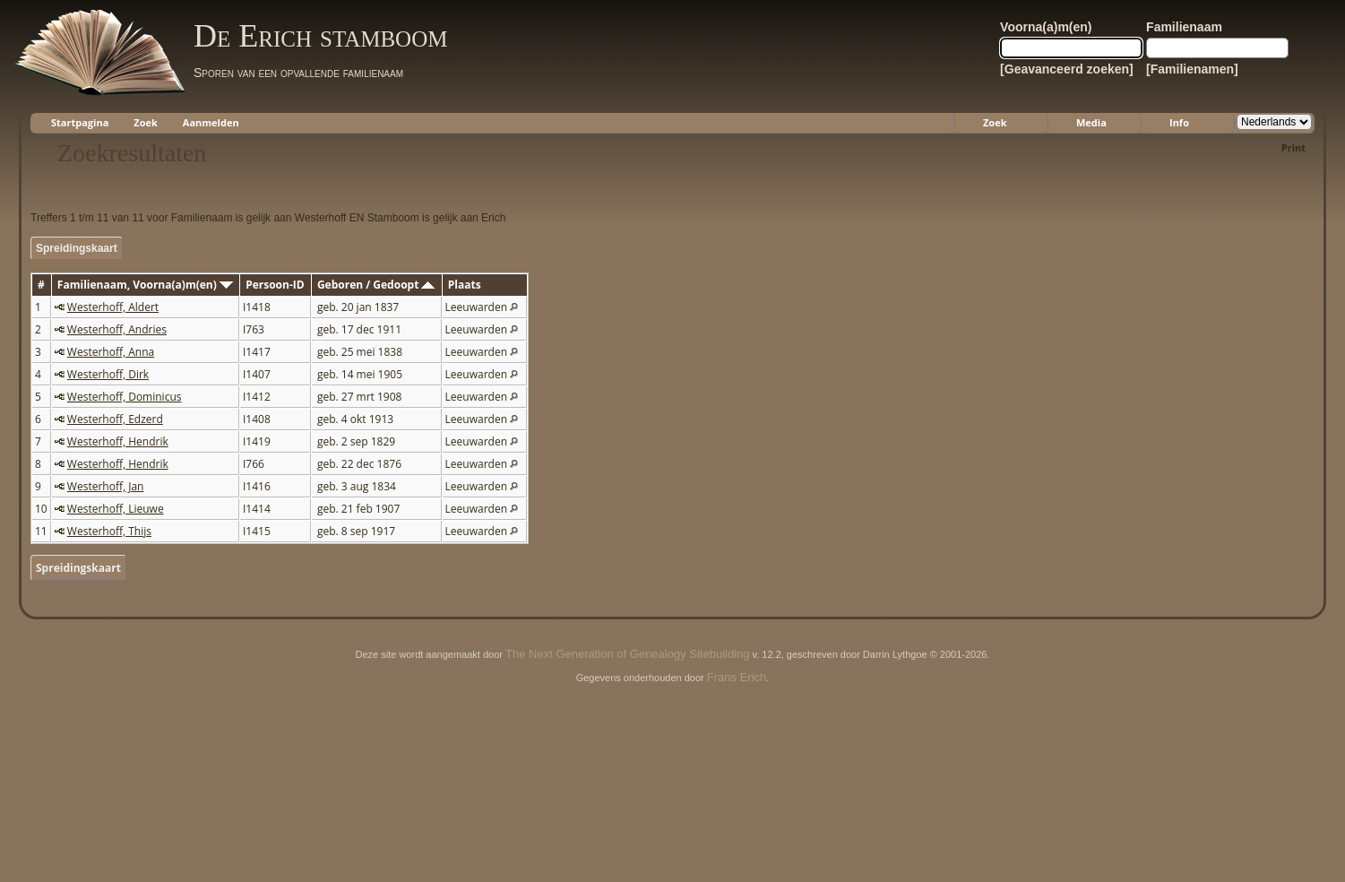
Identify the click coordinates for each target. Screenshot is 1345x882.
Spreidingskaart (76, 248)
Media (1091, 122)
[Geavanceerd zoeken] (1067, 69)
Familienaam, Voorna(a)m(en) (145, 284)
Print (1293, 147)
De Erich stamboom (320, 36)
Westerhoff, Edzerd (115, 419)
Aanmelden (211, 122)
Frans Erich (736, 677)
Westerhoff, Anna (110, 351)
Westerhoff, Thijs (109, 531)
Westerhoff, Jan (105, 486)
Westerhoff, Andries (117, 329)
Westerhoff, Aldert (113, 307)
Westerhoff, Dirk (108, 374)
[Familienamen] (1192, 69)
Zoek (146, 122)
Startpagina (79, 122)
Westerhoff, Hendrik (117, 441)
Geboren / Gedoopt (376, 284)
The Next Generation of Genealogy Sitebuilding (627, 654)
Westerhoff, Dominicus (124, 396)
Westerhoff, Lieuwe (115, 508)
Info (1179, 122)
